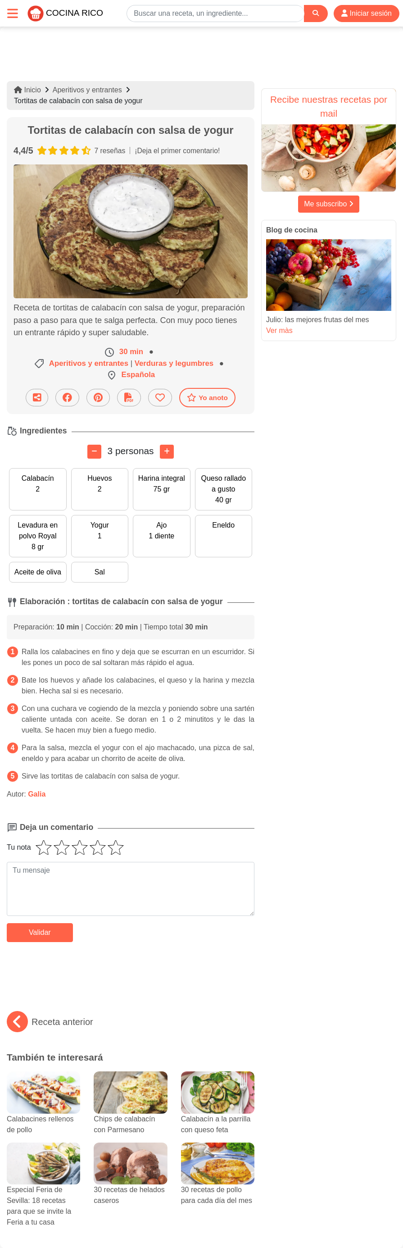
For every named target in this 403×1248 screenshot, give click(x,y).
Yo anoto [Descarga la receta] (207, 397)
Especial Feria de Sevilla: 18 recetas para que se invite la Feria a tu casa (43, 1192)
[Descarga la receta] (129, 397)
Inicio (27, 90)
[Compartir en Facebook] (67, 397)
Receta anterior (50, 1022)
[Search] (315, 13)
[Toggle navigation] (12, 13)
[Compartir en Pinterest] (98, 397)
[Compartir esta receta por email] (37, 397)
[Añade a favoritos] (160, 397)
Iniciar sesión (366, 13)
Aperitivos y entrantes (87, 90)
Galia (36, 794)
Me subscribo (328, 204)
